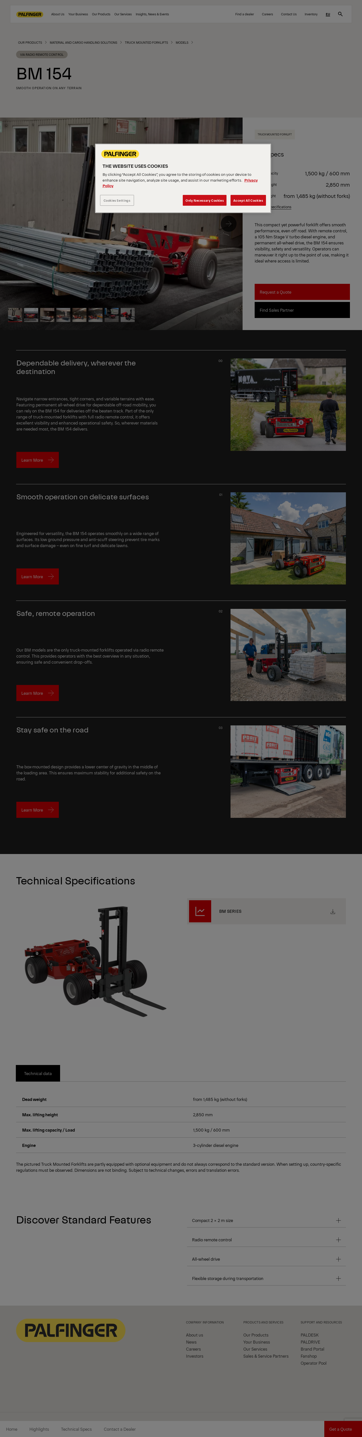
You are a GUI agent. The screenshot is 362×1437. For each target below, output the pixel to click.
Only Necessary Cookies (205, 200)
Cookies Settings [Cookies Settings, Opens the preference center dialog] (117, 200)
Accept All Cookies (248, 200)
